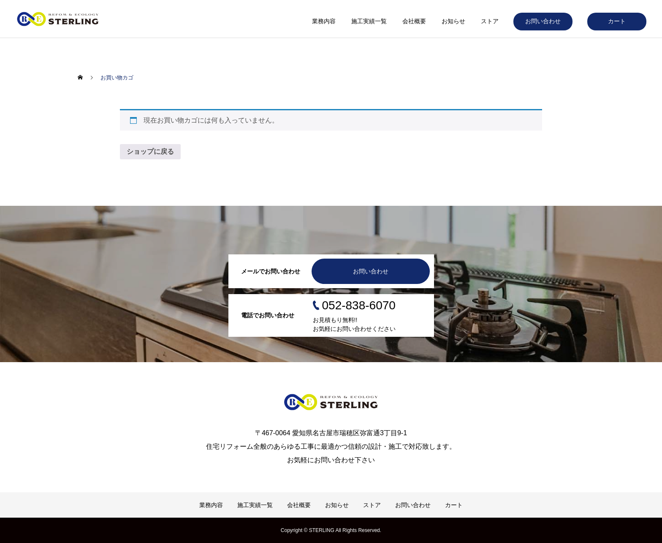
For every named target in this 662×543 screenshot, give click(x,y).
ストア (490, 21)
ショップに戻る (150, 151)
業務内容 (324, 21)
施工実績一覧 (369, 21)
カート (617, 21)
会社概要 (414, 21)
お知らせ (453, 21)
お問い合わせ (543, 21)
